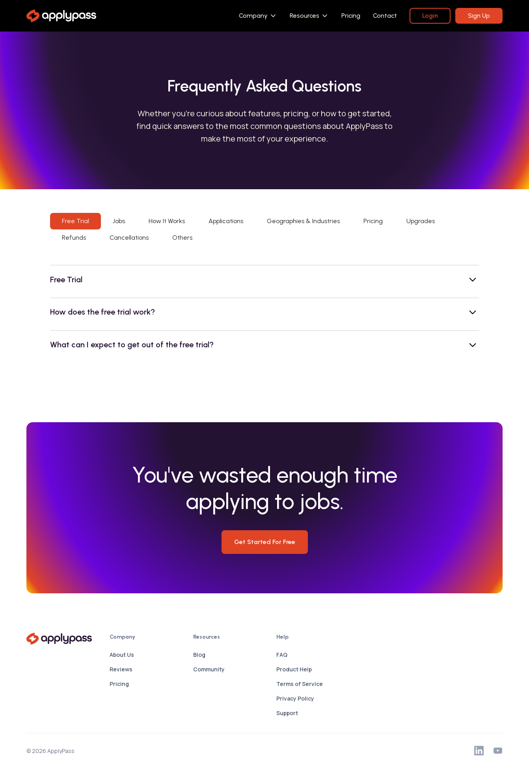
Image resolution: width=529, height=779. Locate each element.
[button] (258, 16)
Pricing (350, 15)
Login (430, 15)
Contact (385, 15)
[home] (61, 15)
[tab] (75, 221)
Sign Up (479, 15)
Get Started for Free (264, 542)
